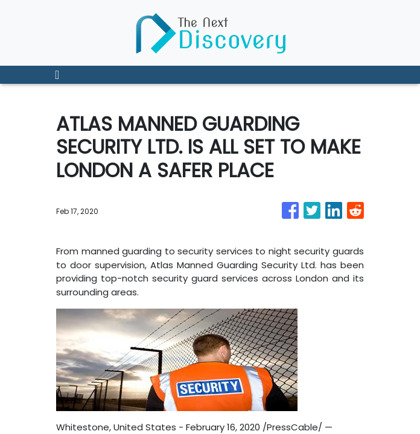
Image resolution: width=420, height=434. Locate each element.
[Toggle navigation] (57, 75)
